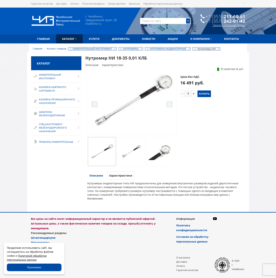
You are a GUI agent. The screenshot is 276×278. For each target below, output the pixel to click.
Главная (43, 39)
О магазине (183, 257)
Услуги (94, 39)
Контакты (231, 39)
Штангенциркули (43, 238)
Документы (121, 39)
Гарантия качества (187, 270)
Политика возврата (93, 3)
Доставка (61, 3)
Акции (173, 39)
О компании (201, 39)
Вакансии (134, 3)
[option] (131, 101)
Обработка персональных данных (162, 3)
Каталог (69, 39)
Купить (204, 93)
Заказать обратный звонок (229, 25)
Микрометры (40, 242)
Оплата (74, 3)
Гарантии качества (42, 3)
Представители (117, 3)
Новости (148, 39)
